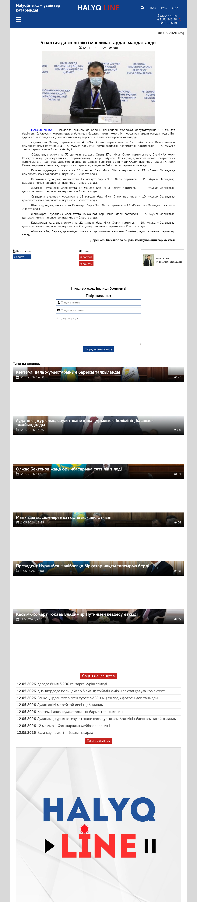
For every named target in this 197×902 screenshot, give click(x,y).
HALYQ (98, 7)
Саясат (19, 257)
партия (87, 257)
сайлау (87, 264)
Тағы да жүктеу (98, 747)
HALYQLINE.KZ (41, 130)
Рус (164, 8)
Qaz (175, 8)
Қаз (153, 8)
